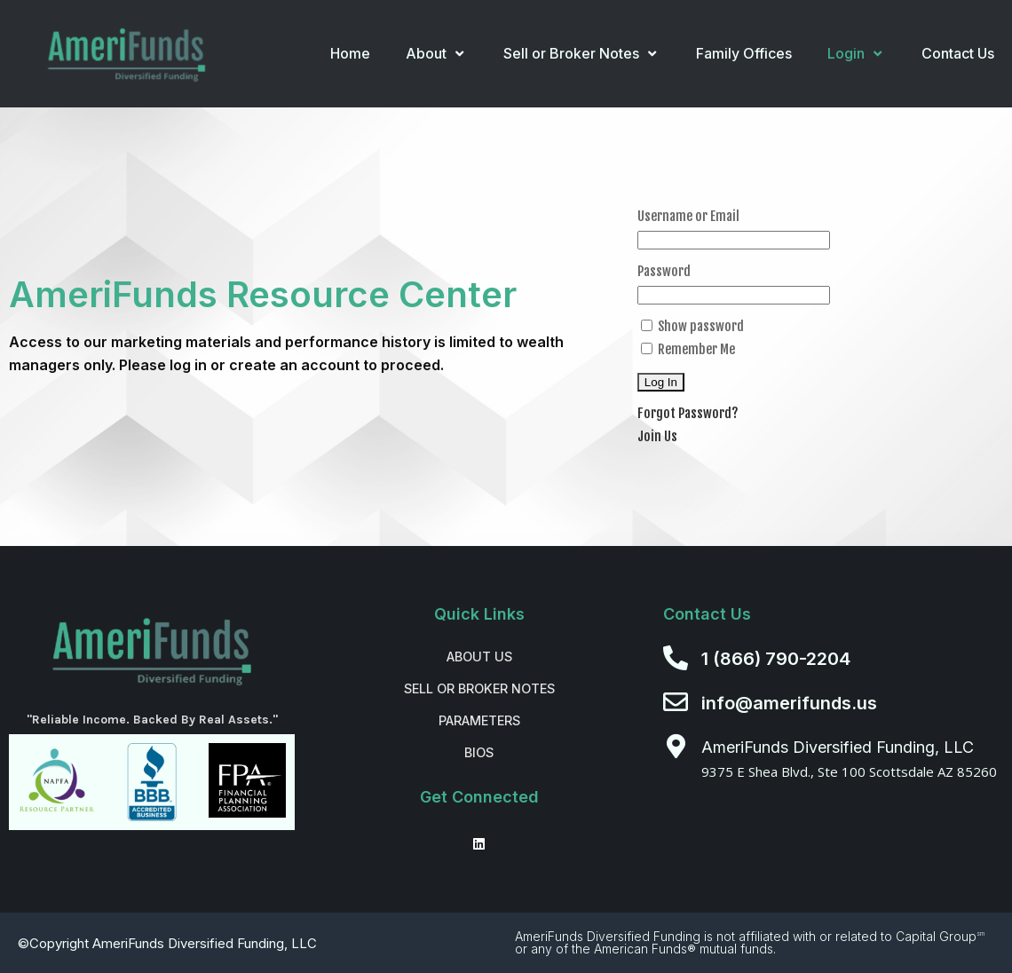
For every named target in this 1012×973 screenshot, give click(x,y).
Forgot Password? (688, 413)
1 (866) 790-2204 (775, 658)
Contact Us (957, 53)
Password (664, 271)
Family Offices (744, 53)
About (437, 53)
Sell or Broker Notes (581, 53)
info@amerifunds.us (789, 703)
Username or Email (688, 216)
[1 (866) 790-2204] (675, 657)
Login (856, 53)
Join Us (657, 436)
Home (350, 53)
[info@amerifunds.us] (675, 702)
